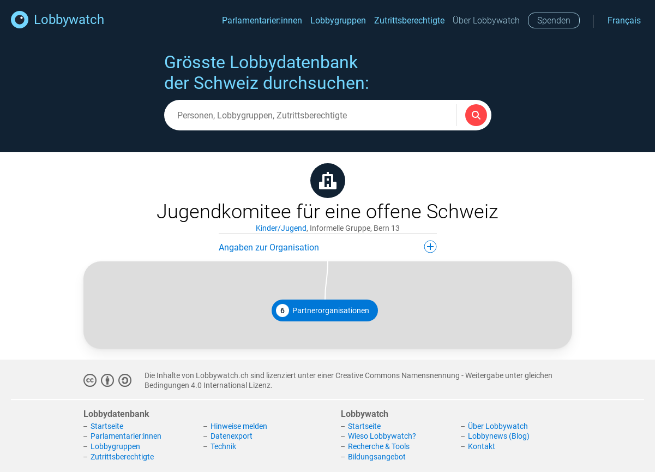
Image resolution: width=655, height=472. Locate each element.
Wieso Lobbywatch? (382, 436)
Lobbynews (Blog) (499, 436)
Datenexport (232, 436)
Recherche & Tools (379, 446)
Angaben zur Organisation (328, 246)
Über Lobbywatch (486, 20)
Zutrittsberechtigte (409, 20)
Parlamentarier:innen (262, 20)
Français (624, 20)
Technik (223, 446)
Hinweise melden (239, 426)
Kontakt (481, 446)
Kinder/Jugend (281, 228)
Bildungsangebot (377, 456)
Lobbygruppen (338, 20)
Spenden (553, 20)
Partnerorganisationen (322, 310)
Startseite (107, 426)
